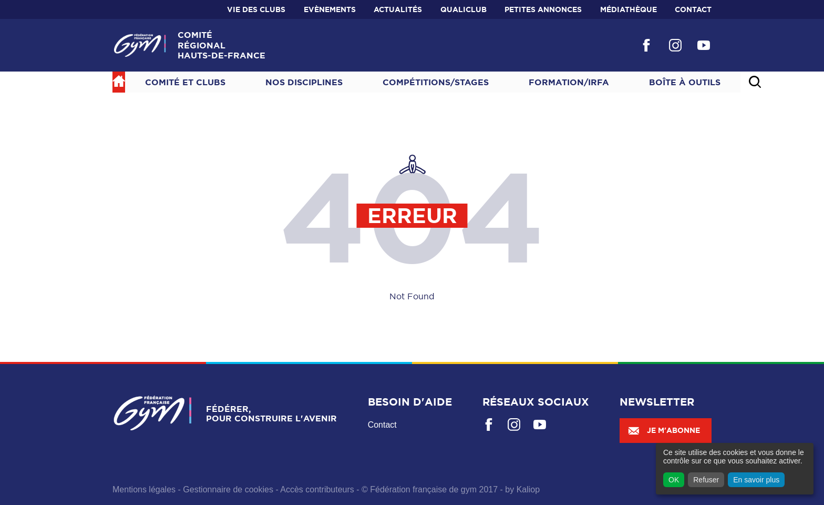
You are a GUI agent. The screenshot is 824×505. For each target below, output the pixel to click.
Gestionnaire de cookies (228, 489)
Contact (693, 9)
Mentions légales (144, 489)
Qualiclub (463, 9)
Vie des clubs (256, 9)
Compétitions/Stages (436, 82)
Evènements (330, 9)
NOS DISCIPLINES (304, 82)
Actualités (398, 9)
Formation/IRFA (569, 82)
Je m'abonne (663, 430)
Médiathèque (628, 9)
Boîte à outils (684, 82)
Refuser (706, 480)
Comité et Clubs (185, 82)
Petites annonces (543, 9)
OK (673, 480)
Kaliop (528, 489)
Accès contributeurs (317, 489)
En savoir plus (756, 480)
